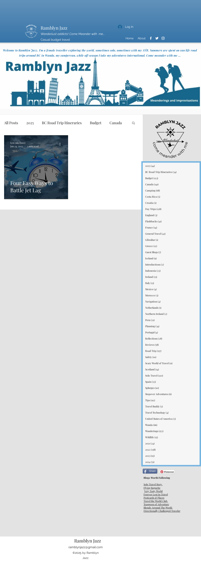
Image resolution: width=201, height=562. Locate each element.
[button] (133, 123)
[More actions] (61, 144)
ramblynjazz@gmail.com (86, 547)
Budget (95, 122)
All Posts (11, 122)
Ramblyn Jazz (54, 28)
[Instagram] (163, 38)
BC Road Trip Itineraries (62, 122)
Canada (116, 122)
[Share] (150, 471)
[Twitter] (157, 38)
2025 (30, 122)
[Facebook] (151, 38)
